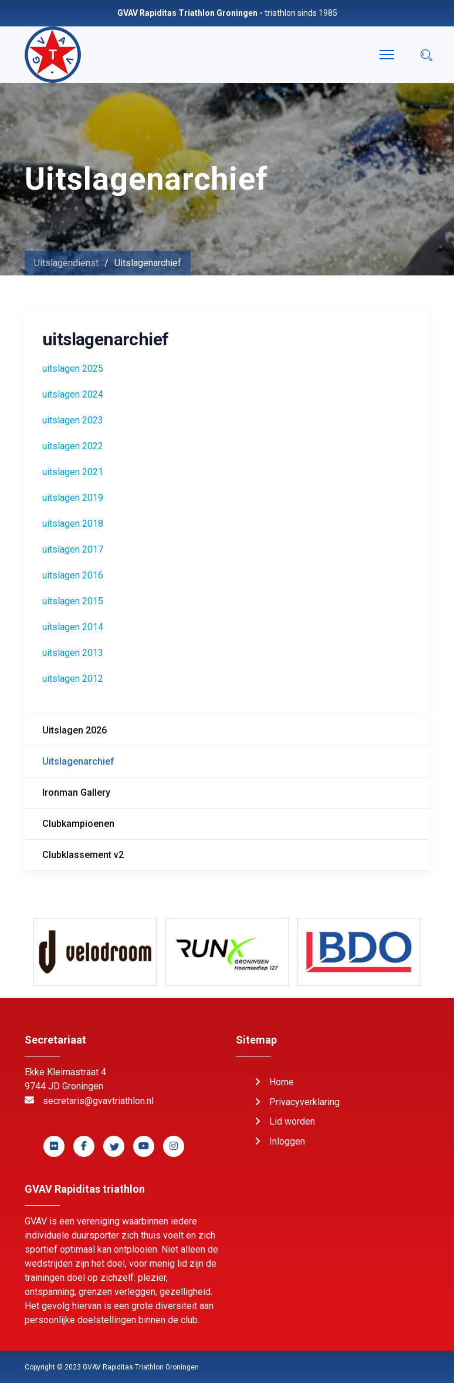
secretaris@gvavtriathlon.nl (98, 1100)
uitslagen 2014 (72, 626)
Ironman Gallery (76, 792)
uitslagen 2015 (72, 601)
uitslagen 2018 (72, 523)
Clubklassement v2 (83, 854)
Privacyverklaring (304, 1102)
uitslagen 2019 (72, 497)
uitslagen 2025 (72, 368)
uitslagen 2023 (72, 420)
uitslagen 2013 (72, 652)
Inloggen (287, 1141)
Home (281, 1082)
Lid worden (292, 1121)
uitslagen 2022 (72, 446)
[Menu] (387, 54)
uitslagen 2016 (72, 575)
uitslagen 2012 (72, 678)
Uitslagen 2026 (74, 730)
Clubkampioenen (78, 823)
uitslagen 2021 (72, 471)
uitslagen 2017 (72, 549)
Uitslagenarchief (78, 761)
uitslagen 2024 (72, 394)
